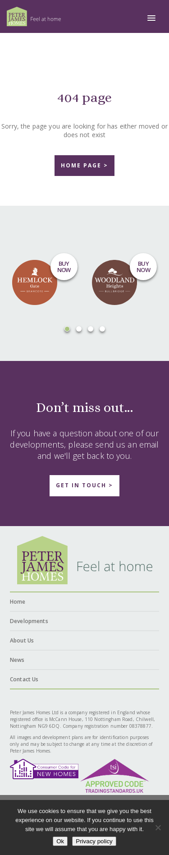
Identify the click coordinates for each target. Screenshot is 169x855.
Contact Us (24, 679)
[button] (151, 18)
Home (18, 601)
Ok (60, 841)
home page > (84, 165)
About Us (22, 640)
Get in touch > (84, 485)
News (17, 660)
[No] (157, 827)
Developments (29, 621)
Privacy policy (94, 841)
